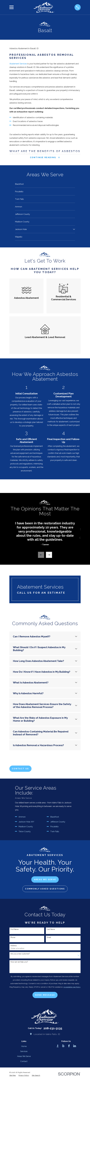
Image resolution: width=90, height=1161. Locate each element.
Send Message (45, 1085)
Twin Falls (54, 922)
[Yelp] (63, 1136)
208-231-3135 (52, 1119)
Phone (12, 1028)
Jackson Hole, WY (26, 912)
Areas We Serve (24, 1147)
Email (49, 1028)
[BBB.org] (57, 1136)
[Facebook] (69, 1136)
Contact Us (20, 769)
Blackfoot (54, 907)
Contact (23, 1152)
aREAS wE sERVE (45, 970)
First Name (14, 1020)
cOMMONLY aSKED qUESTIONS (45, 979)
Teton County (25, 922)
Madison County (26, 917)
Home (24, 1137)
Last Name (51, 1020)
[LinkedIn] (74, 1136)
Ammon (22, 907)
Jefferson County (57, 912)
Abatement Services (18, 63)
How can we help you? (19, 1053)
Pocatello (54, 917)
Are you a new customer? (20, 1044)
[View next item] (49, 555)
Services (24, 1142)
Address (13, 1036)
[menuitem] (45, 184)
